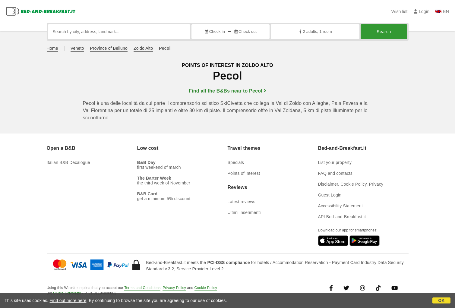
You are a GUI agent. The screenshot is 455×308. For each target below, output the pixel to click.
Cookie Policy (205, 288)
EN (442, 11)
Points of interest (244, 173)
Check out (245, 31)
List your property (335, 162)
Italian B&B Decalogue (68, 162)
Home (52, 48)
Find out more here (68, 300)
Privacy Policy (174, 288)
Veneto (77, 48)
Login (422, 11)
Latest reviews (241, 201)
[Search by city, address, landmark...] (119, 31)
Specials (236, 162)
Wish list (399, 11)
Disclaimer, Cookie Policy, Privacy (351, 184)
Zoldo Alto (143, 48)
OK (441, 300)
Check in (214, 31)
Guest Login (330, 195)
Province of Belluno (108, 48)
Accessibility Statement (340, 205)
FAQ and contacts (335, 173)
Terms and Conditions (142, 288)
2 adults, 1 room (315, 31)
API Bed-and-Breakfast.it (342, 216)
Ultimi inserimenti (244, 212)
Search (384, 31)
